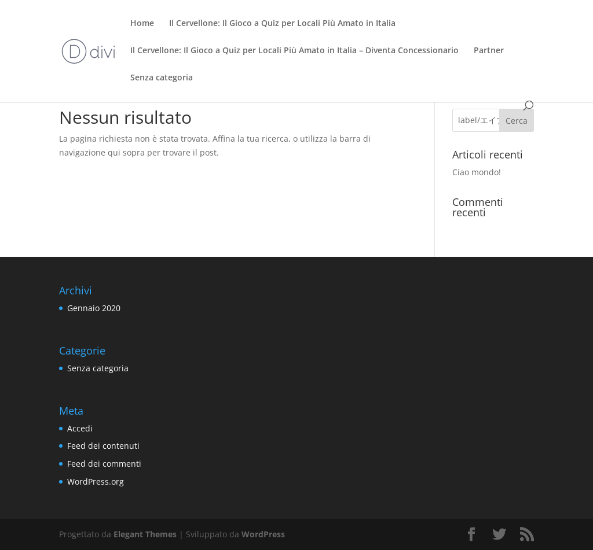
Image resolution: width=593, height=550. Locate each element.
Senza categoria (161, 78)
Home (142, 23)
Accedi (80, 428)
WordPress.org (95, 481)
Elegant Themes (145, 534)
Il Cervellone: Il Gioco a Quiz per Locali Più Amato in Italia (282, 23)
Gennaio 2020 (93, 307)
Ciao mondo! (476, 172)
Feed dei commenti (104, 463)
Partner (489, 51)
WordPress (263, 534)
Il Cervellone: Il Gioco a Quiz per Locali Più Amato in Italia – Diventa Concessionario (294, 51)
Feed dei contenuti (103, 445)
